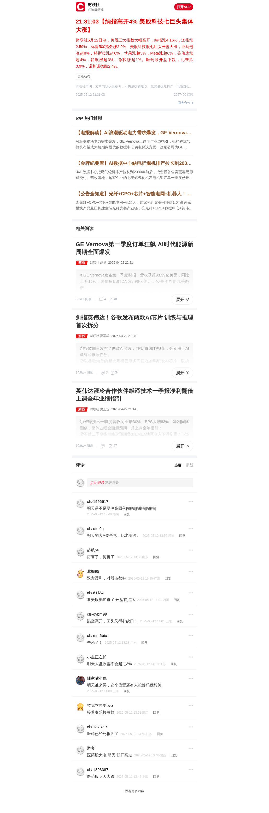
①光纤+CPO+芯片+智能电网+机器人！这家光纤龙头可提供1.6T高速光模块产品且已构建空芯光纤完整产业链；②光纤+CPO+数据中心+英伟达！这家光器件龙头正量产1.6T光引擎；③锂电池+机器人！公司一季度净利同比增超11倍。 (133, 205)
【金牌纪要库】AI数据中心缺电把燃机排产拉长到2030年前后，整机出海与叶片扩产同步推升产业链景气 (134, 163)
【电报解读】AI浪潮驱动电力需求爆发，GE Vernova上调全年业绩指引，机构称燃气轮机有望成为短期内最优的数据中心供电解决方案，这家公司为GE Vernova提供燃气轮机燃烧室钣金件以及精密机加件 (134, 132)
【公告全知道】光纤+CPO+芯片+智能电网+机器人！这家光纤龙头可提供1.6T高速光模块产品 (134, 193)
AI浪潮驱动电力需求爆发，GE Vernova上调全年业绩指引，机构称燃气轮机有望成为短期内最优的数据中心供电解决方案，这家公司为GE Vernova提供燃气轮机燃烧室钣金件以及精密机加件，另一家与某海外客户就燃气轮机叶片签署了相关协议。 (133, 144)
